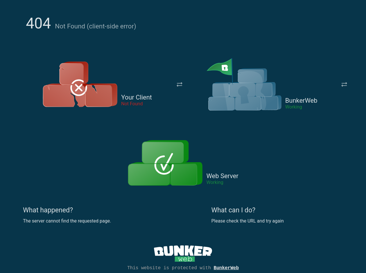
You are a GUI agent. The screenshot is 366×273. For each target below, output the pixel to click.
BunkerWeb (226, 267)
